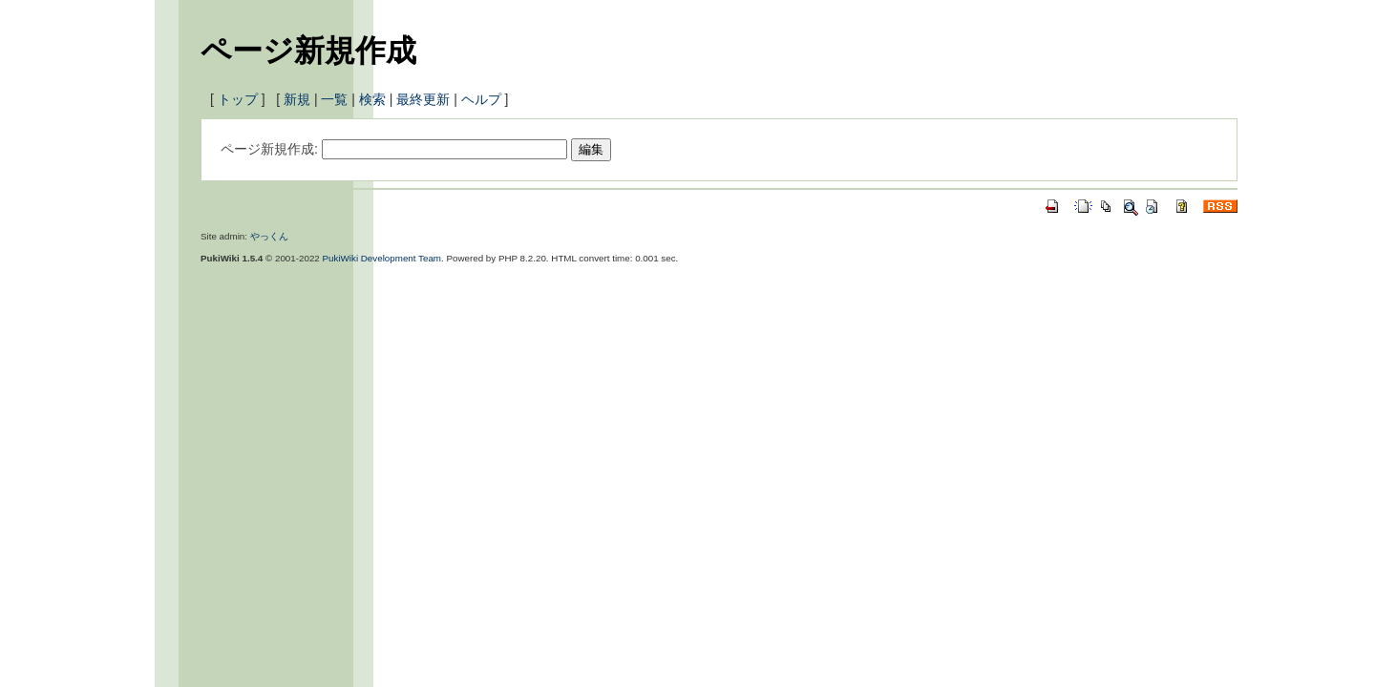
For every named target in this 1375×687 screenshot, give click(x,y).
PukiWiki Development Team (382, 258)
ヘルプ (481, 99)
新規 (297, 99)
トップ (238, 99)
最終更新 (423, 99)
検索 (372, 99)
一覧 (334, 99)
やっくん (269, 236)
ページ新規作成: (269, 148)
